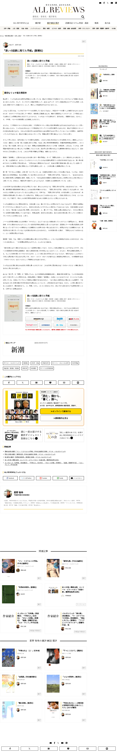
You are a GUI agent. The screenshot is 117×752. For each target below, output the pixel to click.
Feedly (60, 478)
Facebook (10, 478)
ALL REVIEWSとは (21, 23)
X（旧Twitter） (26, 478)
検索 (82, 16)
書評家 (38, 23)
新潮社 (26, 363)
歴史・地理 (46, 28)
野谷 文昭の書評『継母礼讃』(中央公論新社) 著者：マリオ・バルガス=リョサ (30, 454)
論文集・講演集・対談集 (12, 368)
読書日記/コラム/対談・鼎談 (76, 23)
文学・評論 (7, 28)
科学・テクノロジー (84, 28)
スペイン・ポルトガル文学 (60, 363)
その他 (113, 28)
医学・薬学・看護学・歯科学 (101, 28)
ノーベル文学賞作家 (47, 368)
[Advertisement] (25, 531)
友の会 (107, 23)
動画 (96, 23)
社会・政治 (25, 28)
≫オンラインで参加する (61, 411)
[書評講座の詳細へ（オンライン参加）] (21, 407)
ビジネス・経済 (56, 28)
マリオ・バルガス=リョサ (12, 363)
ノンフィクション (35, 28)
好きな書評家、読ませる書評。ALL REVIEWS (58, 8)
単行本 (25, 368)
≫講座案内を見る (60, 418)
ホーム (2, 35)
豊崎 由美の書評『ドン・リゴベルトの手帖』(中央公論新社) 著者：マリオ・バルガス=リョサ (35, 451)
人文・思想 (16, 28)
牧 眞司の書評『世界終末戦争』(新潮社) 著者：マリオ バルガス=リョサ (28, 457)
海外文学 (46, 363)
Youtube (43, 478)
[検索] (58, 16)
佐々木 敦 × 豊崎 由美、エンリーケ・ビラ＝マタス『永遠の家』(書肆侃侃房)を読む (32, 460)
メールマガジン (76, 478)
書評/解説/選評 (53, 23)
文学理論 (75, 363)
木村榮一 (34, 368)
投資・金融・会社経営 (69, 28)
